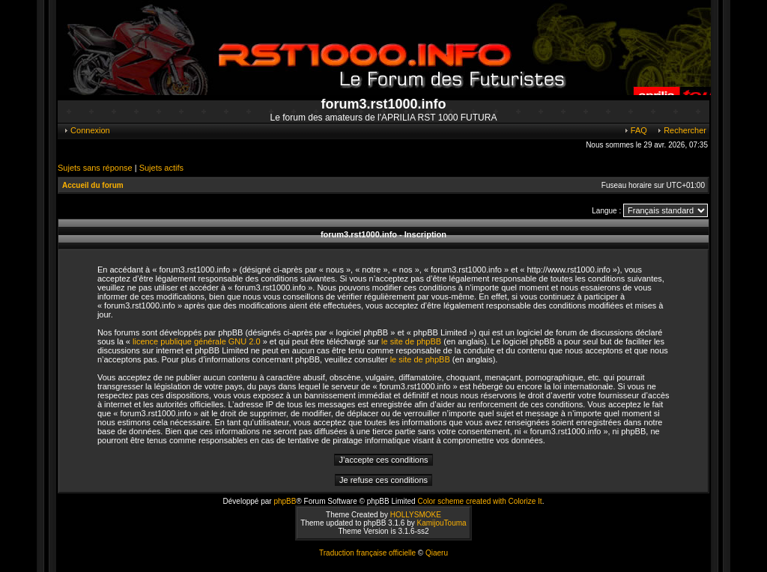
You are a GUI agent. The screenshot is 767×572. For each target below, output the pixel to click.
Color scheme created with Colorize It (479, 501)
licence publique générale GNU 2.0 (197, 341)
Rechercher (681, 130)
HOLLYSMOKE (415, 515)
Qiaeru (436, 553)
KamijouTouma (441, 523)
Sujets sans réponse (95, 167)
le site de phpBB (411, 341)
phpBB (284, 501)
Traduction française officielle (367, 553)
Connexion (86, 130)
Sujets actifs (161, 167)
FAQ (635, 130)
